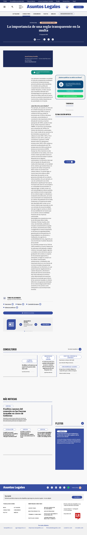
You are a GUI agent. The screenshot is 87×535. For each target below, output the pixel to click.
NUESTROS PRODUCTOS (34, 511)
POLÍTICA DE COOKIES (33, 518)
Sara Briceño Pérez (28, 371)
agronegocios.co (20, 528)
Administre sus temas (28, 313)
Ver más (70, 162)
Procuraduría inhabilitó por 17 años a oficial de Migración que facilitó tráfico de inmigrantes (44, 434)
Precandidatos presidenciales (17, 1)
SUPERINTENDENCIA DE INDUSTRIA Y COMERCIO (49, 518)
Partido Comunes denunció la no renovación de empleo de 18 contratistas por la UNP (27, 434)
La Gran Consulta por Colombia (45, 1)
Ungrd (74, 1)
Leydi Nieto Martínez (48, 372)
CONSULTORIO (26, 14)
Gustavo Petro (66, 1)
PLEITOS (46, 14)
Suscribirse (78, 7)
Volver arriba (76, 488)
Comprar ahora (70, 91)
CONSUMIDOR (36, 14)
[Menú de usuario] (67, 7)
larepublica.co (8, 528)
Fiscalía (58, 1)
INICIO (4, 507)
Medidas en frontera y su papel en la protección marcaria (29, 366)
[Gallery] (28, 324)
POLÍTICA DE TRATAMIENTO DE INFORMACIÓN (51, 514)
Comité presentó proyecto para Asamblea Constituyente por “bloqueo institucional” (10, 434)
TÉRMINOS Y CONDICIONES (34, 514)
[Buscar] (12, 7)
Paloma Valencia (31, 1)
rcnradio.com (79, 528)
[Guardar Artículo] (37, 39)
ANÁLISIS (53, 14)
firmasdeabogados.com (53, 528)
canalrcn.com (68, 528)
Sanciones (8, 304)
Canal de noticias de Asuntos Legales (42, 72)
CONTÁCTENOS (32, 508)
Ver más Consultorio (74, 349)
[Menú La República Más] (4, 7)
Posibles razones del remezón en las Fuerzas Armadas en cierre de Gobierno (14, 412)
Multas (19, 304)
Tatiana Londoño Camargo (68, 373)
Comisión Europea (33, 304)
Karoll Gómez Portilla (31, 56)
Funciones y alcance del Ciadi (66, 360)
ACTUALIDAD (16, 14)
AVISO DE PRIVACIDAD (49, 511)
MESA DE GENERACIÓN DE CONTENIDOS (49, 508)
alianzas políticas (10, 307)
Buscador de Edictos (67, 13)
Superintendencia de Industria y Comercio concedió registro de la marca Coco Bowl (68, 435)
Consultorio (10, 349)
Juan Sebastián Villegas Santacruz (68, 362)
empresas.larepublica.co (36, 528)
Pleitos (59, 423)
